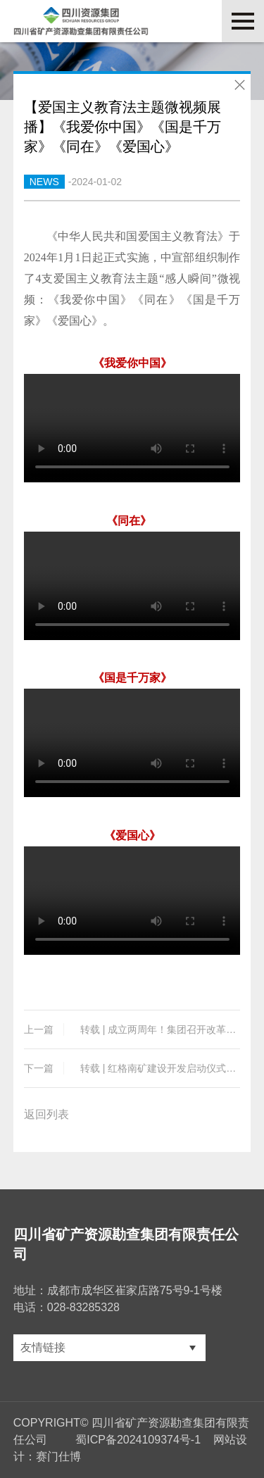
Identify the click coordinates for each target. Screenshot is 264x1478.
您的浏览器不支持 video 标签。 (132, 428)
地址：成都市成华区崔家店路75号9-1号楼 (117, 1290)
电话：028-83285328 (66, 1307)
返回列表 (46, 1114)
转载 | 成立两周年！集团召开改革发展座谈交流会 (132, 1029)
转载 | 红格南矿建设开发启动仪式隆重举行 (132, 1068)
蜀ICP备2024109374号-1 (138, 1440)
